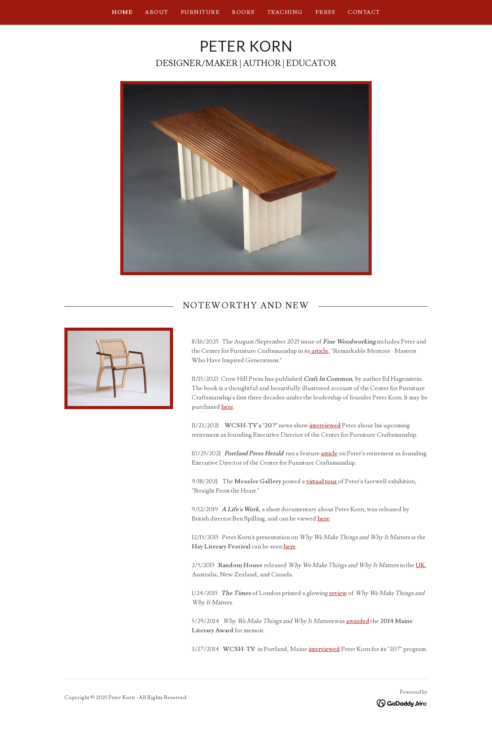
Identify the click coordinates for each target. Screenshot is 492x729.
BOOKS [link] (243, 12)
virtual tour (322, 481)
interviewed (325, 425)
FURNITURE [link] (200, 12)
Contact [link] (364, 12)
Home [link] (122, 12)
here (227, 407)
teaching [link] (285, 12)
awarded (357, 621)
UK (420, 565)
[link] (246, 50)
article (319, 351)
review (338, 593)
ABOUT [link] (156, 12)
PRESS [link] (325, 12)
